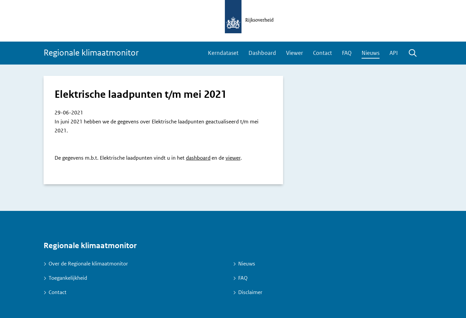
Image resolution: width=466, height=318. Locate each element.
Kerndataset (223, 53)
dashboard (198, 157)
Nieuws (371, 53)
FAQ (347, 53)
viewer (233, 157)
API (393, 53)
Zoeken (413, 53)
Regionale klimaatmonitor (91, 53)
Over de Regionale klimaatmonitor (88, 263)
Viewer (294, 53)
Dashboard (262, 53)
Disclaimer (250, 292)
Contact (322, 53)
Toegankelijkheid (68, 277)
